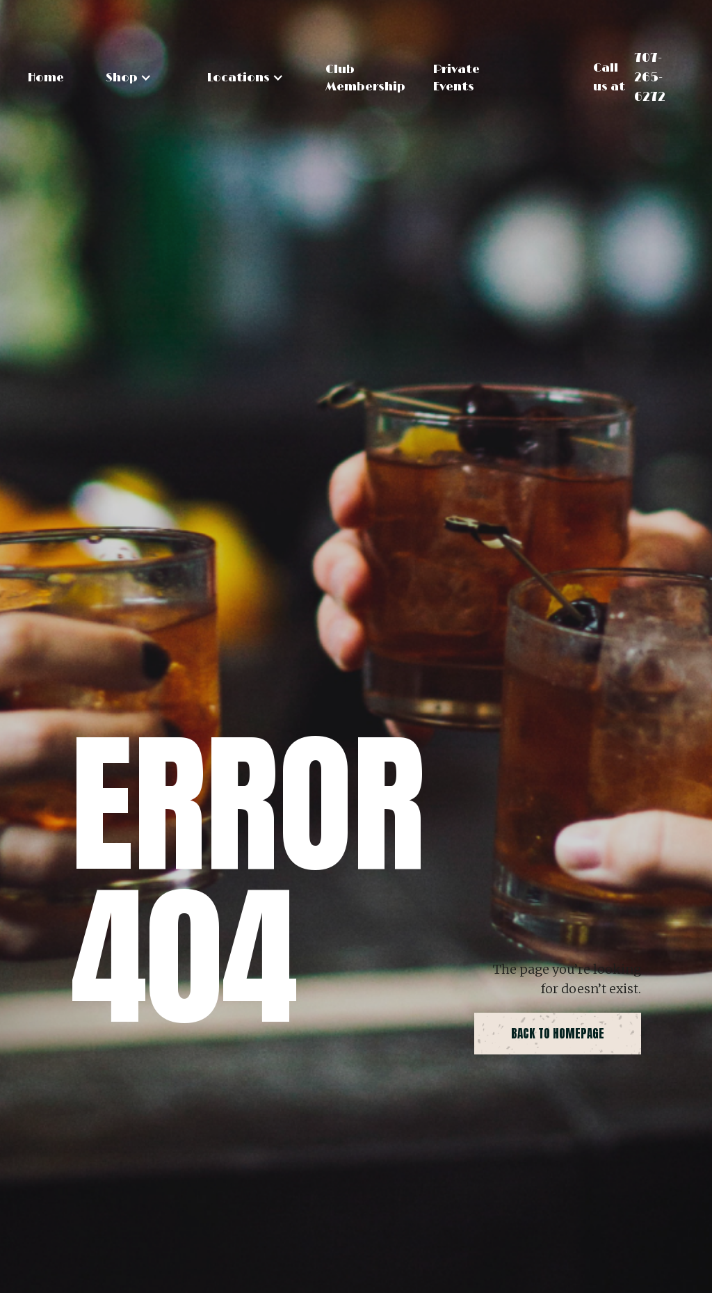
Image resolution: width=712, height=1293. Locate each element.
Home (46, 78)
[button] (128, 78)
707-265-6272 (649, 78)
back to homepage (557, 1034)
